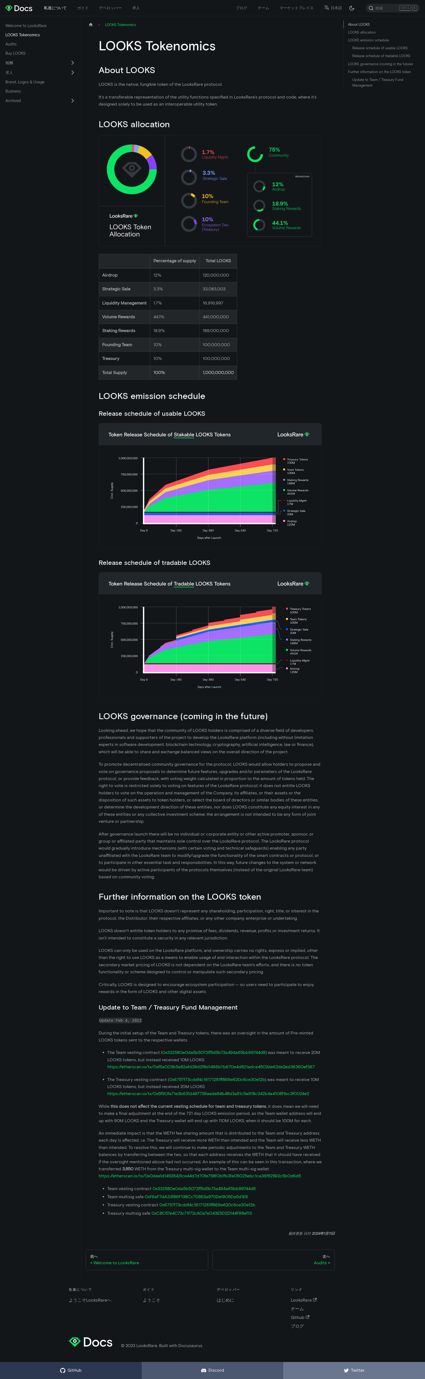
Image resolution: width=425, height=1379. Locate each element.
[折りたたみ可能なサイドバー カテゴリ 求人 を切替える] (73, 72)
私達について (55, 7)
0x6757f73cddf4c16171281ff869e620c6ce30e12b (217, 1079)
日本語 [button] (333, 7)
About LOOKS (359, 24)
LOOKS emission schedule (368, 40)
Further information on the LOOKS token (379, 72)
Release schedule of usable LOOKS (380, 48)
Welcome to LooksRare (25, 25)
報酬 (9, 62)
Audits (11, 44)
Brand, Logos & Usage (24, 82)
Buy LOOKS (15, 53)
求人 (136, 7)
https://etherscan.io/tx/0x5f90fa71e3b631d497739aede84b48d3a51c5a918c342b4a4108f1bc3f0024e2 (208, 1093)
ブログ (241, 7)
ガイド (83, 7)
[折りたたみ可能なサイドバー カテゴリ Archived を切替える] (73, 100)
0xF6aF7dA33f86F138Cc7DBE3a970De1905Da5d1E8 (196, 1196)
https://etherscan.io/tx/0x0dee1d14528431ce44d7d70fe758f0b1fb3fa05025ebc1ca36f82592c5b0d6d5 (200, 1175)
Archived (13, 100)
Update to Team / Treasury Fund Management (377, 82)
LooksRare (304, 1300)
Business (13, 91)
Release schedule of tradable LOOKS (381, 56)
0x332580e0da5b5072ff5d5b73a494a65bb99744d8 (213, 1052)
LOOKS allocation (362, 32)
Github (300, 1317)
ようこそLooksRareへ (90, 1300)
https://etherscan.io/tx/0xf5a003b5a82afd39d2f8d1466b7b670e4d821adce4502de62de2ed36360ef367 (211, 1066)
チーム (263, 7)
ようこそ (151, 1300)
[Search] (393, 8)
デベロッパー (110, 7)
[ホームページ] (91, 25)
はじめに (225, 1300)
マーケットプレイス (296, 7)
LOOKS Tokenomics (22, 34)
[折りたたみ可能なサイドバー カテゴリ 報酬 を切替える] (73, 62)
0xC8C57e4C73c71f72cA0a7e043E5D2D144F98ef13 (202, 1213)
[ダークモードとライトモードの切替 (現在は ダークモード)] (351, 8)
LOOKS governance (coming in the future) (380, 64)
